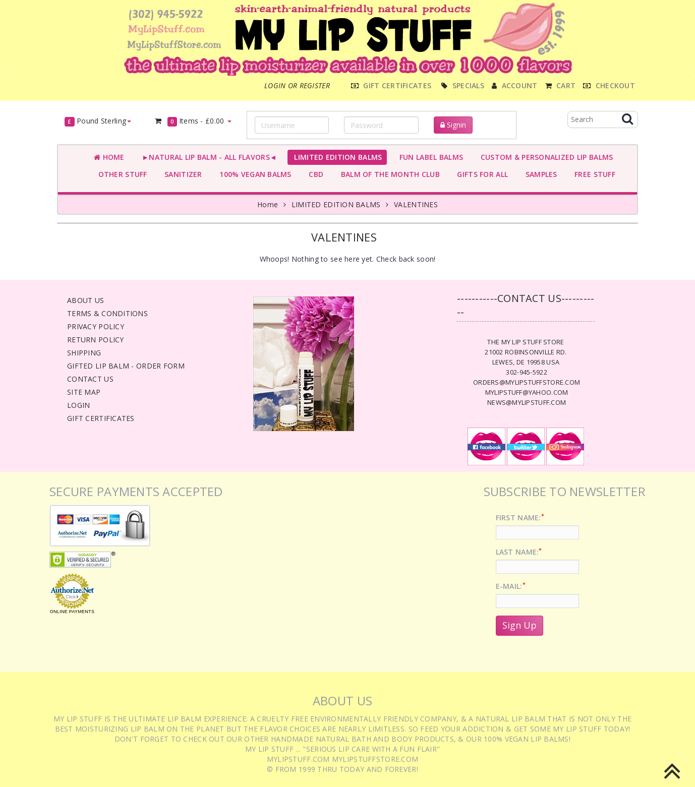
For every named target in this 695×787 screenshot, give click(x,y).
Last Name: (519, 552)
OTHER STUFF (120, 174)
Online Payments (72, 611)
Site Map (83, 392)
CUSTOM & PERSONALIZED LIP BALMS (544, 157)
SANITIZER (181, 174)
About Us (85, 300)
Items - (192, 121)
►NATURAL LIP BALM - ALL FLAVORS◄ (207, 157)
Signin (453, 125)
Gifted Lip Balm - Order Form (126, 366)
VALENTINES (416, 204)
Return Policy (95, 339)
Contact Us (90, 379)
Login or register (297, 85)
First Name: (520, 517)
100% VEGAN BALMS (253, 174)
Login (78, 405)
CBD (314, 174)
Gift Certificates (101, 418)
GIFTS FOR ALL (480, 174)
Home (109, 157)
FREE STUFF (592, 174)
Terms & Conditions (107, 313)
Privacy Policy (95, 326)
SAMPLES (539, 174)
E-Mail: (511, 586)
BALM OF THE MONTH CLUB (388, 174)
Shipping (84, 352)
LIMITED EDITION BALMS (336, 157)
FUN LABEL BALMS (429, 157)
